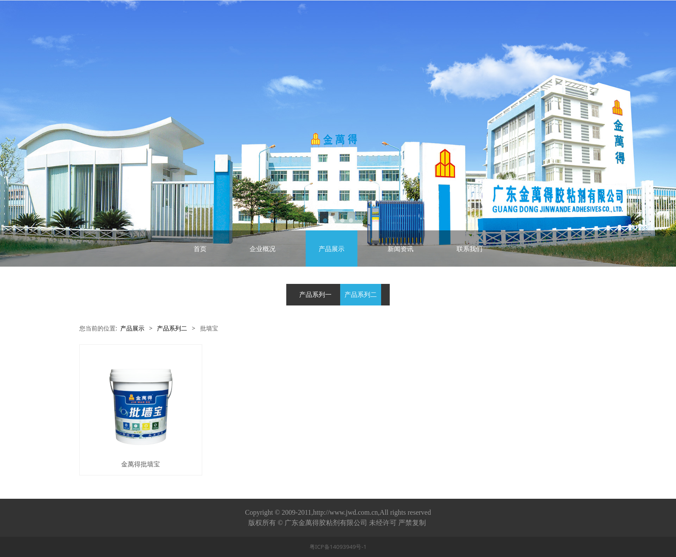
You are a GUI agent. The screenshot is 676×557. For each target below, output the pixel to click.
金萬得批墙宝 (140, 463)
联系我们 (469, 248)
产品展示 (331, 248)
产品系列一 (315, 294)
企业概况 (262, 248)
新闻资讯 (400, 248)
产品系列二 (360, 294)
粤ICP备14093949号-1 (338, 547)
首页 (200, 248)
